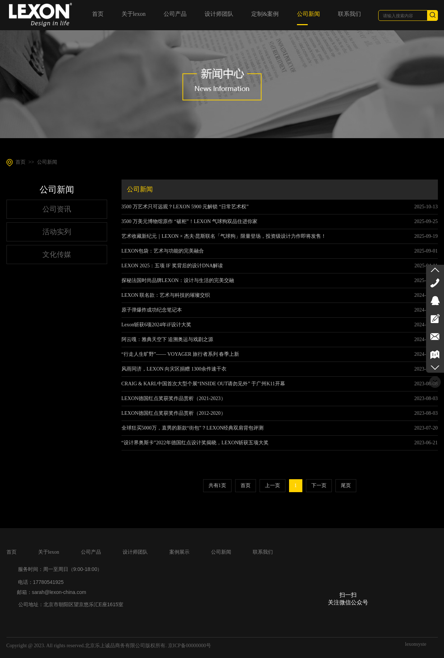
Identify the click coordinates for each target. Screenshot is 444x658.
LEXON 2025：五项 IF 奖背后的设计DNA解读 (172, 265)
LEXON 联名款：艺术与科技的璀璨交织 (166, 295)
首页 (20, 162)
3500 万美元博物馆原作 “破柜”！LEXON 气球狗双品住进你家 (189, 221)
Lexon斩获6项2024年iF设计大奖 (156, 324)
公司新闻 (47, 162)
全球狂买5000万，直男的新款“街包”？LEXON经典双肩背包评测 (193, 428)
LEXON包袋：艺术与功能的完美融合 (163, 251)
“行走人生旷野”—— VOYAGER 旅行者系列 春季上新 (180, 354)
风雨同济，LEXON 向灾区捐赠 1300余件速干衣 (174, 369)
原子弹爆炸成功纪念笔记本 (152, 310)
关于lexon (48, 552)
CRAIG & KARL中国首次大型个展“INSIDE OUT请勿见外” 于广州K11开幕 (203, 383)
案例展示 (179, 552)
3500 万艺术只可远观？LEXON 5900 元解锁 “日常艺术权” (185, 206)
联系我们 (263, 552)
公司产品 (91, 552)
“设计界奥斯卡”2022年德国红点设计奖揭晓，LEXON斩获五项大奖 (195, 442)
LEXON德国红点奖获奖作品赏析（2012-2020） (174, 413)
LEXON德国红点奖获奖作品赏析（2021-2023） (174, 398)
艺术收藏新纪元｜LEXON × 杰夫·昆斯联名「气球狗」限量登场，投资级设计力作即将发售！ (224, 236)
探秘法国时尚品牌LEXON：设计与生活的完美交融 (178, 280)
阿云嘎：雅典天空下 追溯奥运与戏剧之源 (168, 339)
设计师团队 (135, 552)
